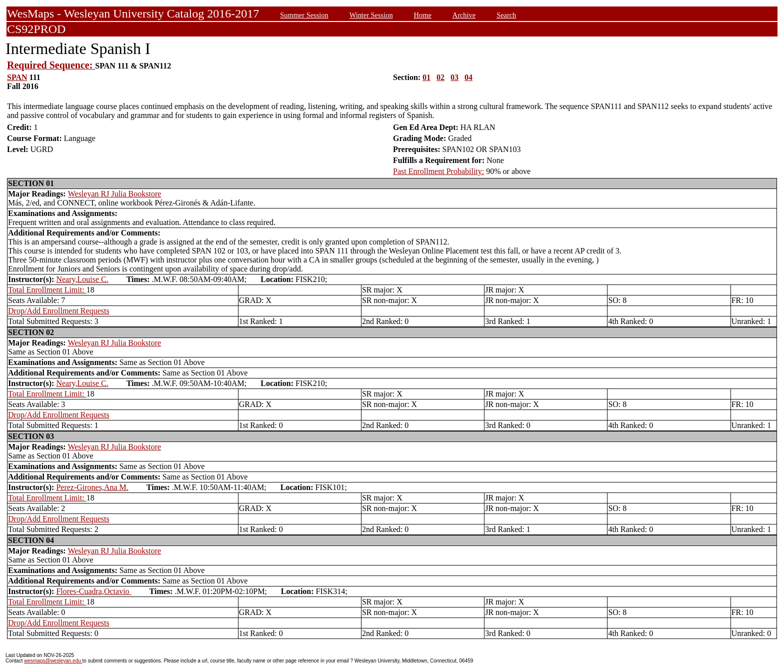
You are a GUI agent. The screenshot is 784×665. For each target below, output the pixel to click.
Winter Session (371, 15)
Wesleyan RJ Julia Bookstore (115, 194)
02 (440, 77)
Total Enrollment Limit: (47, 290)
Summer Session (304, 15)
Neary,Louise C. (82, 279)
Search (506, 15)
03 (454, 77)
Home (423, 15)
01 (426, 77)
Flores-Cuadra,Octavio (93, 591)
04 (468, 77)
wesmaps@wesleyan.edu (53, 661)
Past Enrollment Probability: (438, 171)
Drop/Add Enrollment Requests (59, 310)
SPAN (17, 77)
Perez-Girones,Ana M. (92, 487)
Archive (464, 15)
